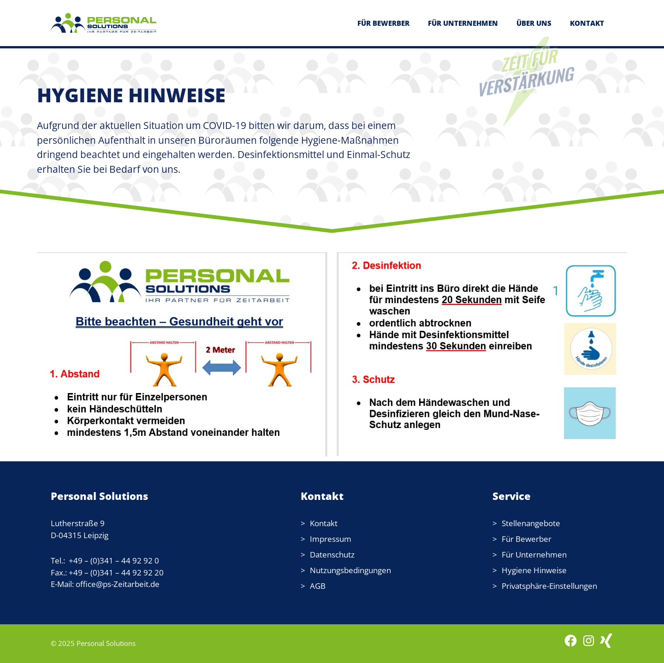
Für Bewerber (526, 539)
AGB (318, 586)
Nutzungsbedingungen (350, 570)
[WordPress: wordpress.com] (606, 645)
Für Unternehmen (534, 554)
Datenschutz (332, 554)
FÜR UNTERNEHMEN (463, 23)
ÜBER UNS (533, 23)
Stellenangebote (531, 523)
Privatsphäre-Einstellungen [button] (549, 586)
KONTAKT (587, 23)
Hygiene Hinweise (534, 570)
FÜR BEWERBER (383, 23)
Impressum (330, 539)
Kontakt (324, 523)
